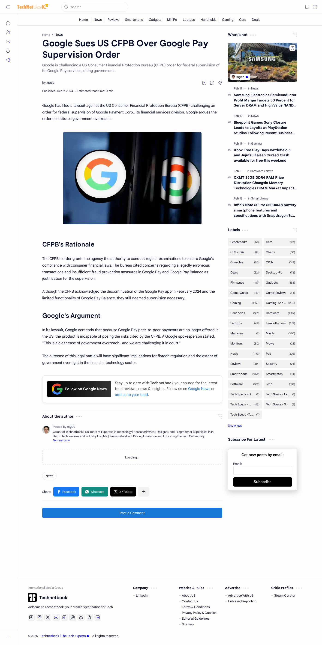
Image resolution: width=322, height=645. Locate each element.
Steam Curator (284, 595)
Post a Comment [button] (132, 513)
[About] (8, 32)
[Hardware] (257, 171)
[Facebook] (31, 617)
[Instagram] (39, 617)
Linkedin (142, 595)
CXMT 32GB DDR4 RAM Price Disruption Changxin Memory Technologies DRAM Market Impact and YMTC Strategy (264, 183)
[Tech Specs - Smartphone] (245, 404)
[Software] (245, 384)
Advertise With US (240, 595)
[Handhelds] (208, 20)
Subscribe (262, 482)
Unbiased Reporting (242, 601)
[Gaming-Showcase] (280, 303)
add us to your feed (131, 394)
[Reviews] (113, 20)
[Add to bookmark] (292, 48)
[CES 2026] (245, 252)
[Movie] (280, 343)
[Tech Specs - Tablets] (245, 414)
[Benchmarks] (245, 242)
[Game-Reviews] (280, 293)
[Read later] (204, 82)
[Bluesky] (81, 617)
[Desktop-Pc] (280, 272)
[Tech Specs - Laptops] (280, 394)
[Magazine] (245, 333)
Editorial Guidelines (196, 619)
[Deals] (256, 20)
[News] (98, 20)
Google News (199, 388)
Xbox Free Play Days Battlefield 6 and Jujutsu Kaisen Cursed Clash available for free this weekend (262, 155)
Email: (237, 464)
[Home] (8, 23)
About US (188, 595)
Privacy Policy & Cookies (199, 613)
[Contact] (8, 41)
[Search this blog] (95, 7)
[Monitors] (245, 343)
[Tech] (280, 384)
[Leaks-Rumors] (280, 323)
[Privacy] (8, 50)
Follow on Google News (79, 389)
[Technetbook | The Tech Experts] (31, 7)
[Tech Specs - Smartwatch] (280, 404)
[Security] (280, 364)
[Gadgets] (155, 20)
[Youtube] (56, 617)
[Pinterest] (72, 617)
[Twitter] (47, 617)
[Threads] (89, 617)
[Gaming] (227, 20)
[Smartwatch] (280, 374)
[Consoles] (245, 262)
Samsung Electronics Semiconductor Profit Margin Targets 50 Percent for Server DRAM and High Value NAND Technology (265, 100)
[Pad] (280, 354)
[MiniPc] (172, 20)
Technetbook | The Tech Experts (65, 636)
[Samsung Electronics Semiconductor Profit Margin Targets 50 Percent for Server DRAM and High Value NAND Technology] (262, 62)
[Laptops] (189, 20)
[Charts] (280, 252)
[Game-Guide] (245, 293)
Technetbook (61, 440)
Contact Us (190, 601)
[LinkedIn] (97, 617)
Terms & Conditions (196, 607)
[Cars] (242, 20)
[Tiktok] (64, 617)
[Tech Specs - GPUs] (245, 394)
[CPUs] (280, 262)
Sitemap (188, 624)
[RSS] (8, 60)
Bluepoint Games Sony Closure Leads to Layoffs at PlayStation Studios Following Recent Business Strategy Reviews (263, 128)
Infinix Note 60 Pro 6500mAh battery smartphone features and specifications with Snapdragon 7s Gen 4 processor (265, 210)
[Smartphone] (134, 20)
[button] (8, 6)
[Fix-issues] (245, 283)
